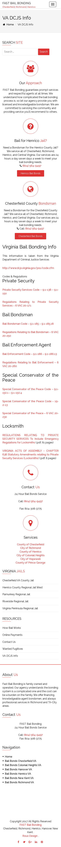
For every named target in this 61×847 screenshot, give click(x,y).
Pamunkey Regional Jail (16, 594)
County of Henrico (30, 551)
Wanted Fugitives (12, 648)
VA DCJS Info (10, 655)
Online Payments (12, 634)
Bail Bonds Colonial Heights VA (23, 765)
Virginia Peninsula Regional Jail (20, 608)
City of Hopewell (30, 559)
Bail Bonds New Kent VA (19, 778)
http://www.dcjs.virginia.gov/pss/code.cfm (28, 268)
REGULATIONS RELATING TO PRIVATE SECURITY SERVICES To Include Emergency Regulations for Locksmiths (30, 439)
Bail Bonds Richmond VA (19, 782)
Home (8, 24)
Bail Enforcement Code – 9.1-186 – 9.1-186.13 (29, 354)
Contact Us (9, 641)
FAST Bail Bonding (31, 824)
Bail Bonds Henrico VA (18, 773)
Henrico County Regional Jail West (22, 587)
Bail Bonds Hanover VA (18, 769)
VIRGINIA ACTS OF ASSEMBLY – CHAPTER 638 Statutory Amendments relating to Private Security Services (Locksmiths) (30, 454)
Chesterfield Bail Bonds (30, 236)
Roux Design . (30, 835)
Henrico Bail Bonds (30, 173)
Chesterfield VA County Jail (18, 580)
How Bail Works (11, 627)
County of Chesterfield (30, 544)
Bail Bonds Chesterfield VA (20, 760)
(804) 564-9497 (31, 165)
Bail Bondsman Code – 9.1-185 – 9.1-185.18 (28, 323)
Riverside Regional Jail (15, 601)
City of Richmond (30, 547)
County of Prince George (30, 562)
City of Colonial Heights (31, 555)
